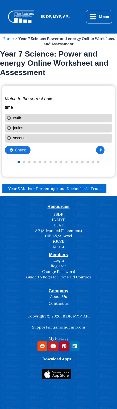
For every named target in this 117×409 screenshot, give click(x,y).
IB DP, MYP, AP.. (55, 17)
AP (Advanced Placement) (58, 230)
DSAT (59, 225)
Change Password (58, 271)
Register (58, 265)
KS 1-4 (58, 246)
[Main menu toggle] (99, 16)
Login (58, 260)
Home (8, 38)
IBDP (58, 214)
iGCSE (58, 241)
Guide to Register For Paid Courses (58, 277)
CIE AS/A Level (58, 235)
